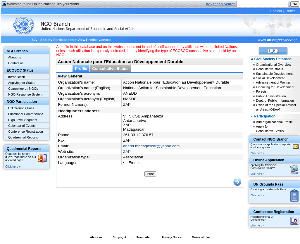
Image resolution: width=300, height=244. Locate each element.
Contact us (16, 63)
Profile (81, 68)
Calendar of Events (22, 125)
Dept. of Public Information (275, 100)
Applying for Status (21, 82)
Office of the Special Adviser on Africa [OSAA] (276, 107)
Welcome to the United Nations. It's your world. (43, 4)
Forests (261, 91)
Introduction (16, 77)
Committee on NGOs (23, 88)
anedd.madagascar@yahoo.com (151, 146)
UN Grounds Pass (21, 108)
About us (14, 57)
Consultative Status (110, 68)
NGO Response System (25, 94)
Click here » (13, 166)
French (290, 11)
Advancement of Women (273, 82)
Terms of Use (201, 237)
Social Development (270, 78)
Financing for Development (275, 87)
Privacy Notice (172, 237)
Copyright (119, 237)
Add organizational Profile (274, 122)
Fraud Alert (144, 237)
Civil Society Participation (53, 39)
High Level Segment (22, 120)
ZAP (127, 151)
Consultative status (269, 69)
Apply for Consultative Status (270, 129)
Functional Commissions (25, 114)
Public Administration (271, 96)
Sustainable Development (274, 73)
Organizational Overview (273, 64)
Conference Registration (25, 131)
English (276, 11)
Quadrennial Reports (23, 137)
